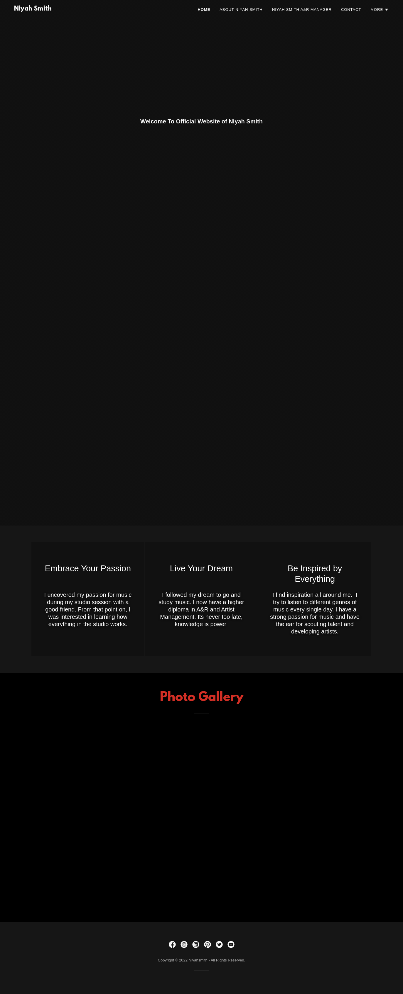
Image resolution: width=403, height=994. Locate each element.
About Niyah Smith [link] (241, 9)
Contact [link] (351, 9)
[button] (379, 9)
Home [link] (204, 9)
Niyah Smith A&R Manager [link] (302, 9)
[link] (33, 9)
